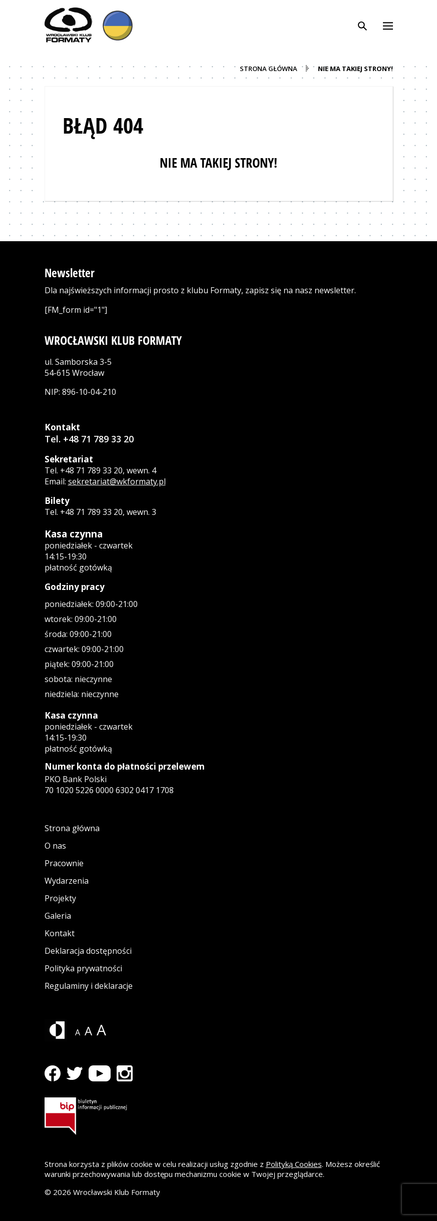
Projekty (60, 898)
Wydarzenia (67, 880)
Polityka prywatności (83, 968)
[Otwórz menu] (388, 25)
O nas (55, 845)
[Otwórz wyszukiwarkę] (362, 25)
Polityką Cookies (294, 1164)
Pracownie (64, 863)
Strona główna (72, 828)
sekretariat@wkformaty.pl (117, 481)
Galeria (58, 915)
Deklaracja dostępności (88, 950)
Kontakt (60, 933)
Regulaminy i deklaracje (89, 985)
